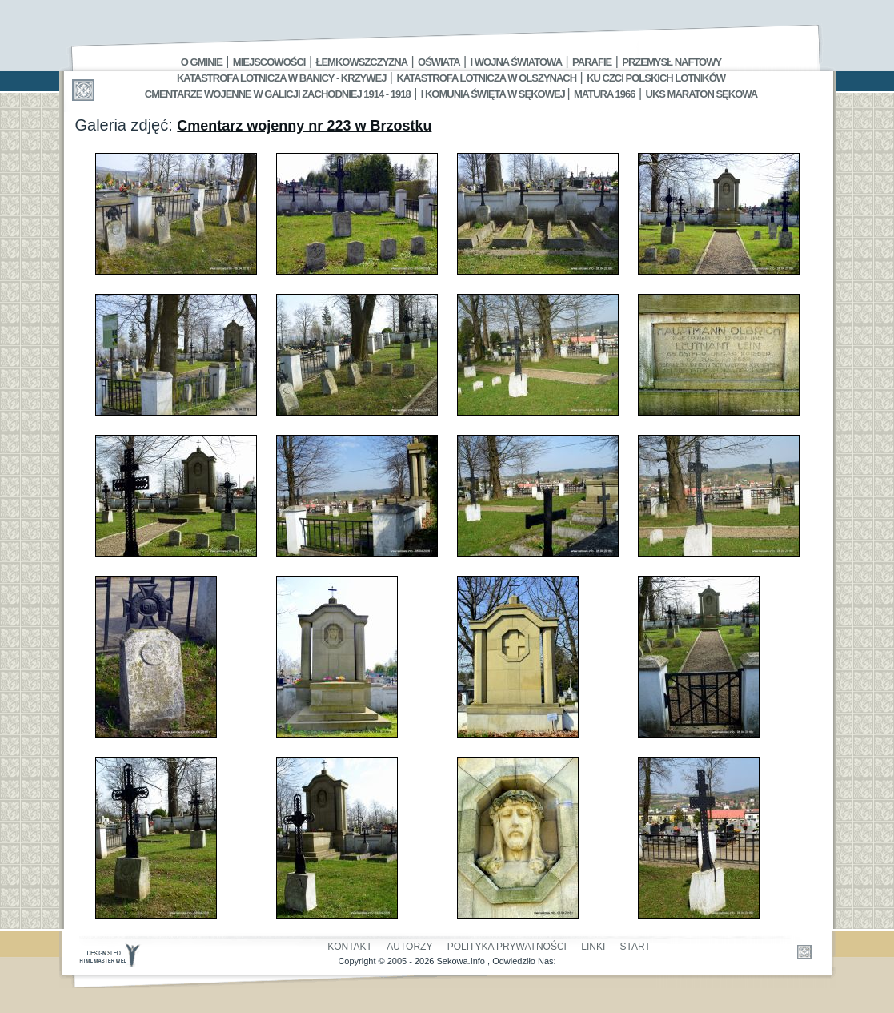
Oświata (438, 62)
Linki (593, 946)
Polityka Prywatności (507, 946)
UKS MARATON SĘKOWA (702, 94)
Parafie (591, 62)
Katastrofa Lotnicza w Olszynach (486, 78)
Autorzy (409, 946)
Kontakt (349, 946)
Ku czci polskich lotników (656, 78)
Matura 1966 (604, 94)
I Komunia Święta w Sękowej (494, 94)
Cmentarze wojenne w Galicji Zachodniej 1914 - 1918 (278, 94)
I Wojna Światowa (516, 62)
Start (635, 946)
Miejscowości (269, 62)
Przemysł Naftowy (671, 62)
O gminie (201, 62)
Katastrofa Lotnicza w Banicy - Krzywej (281, 78)
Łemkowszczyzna (361, 62)
